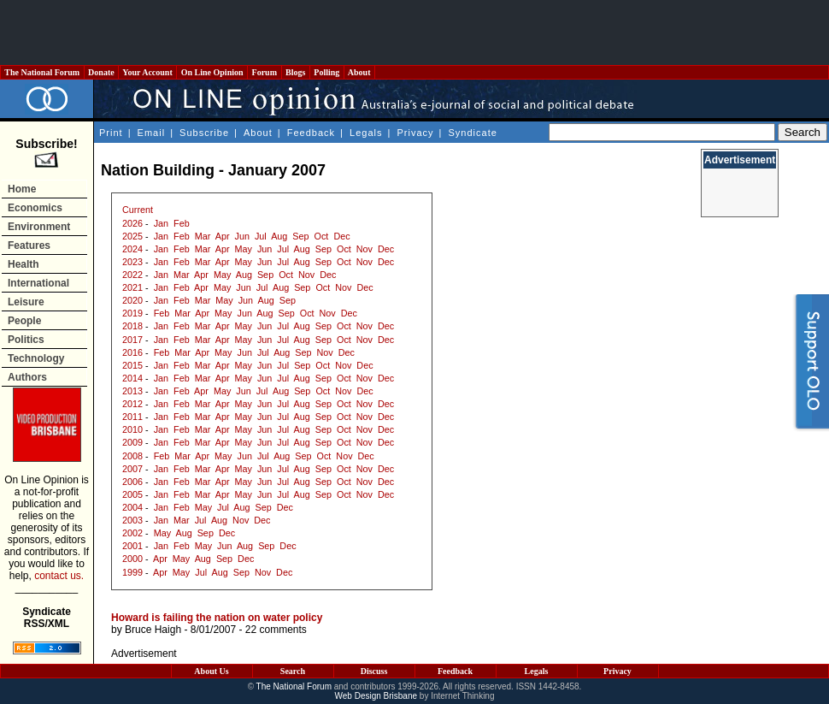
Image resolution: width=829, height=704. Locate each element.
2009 (132, 442)
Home (22, 189)
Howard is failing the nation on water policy (216, 618)
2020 (132, 300)
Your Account (147, 72)
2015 (132, 365)
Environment (39, 227)
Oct (322, 236)
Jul (261, 236)
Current (137, 209)
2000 (132, 558)
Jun (242, 236)
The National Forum (42, 72)
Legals (366, 132)
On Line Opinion (212, 72)
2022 (132, 274)
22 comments (276, 630)
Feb (181, 223)
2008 (132, 456)
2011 (132, 416)
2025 (132, 236)
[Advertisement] (414, 32)
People (24, 321)
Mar (203, 236)
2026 (132, 223)
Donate (101, 72)
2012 (132, 404)
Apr (222, 236)
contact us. (59, 576)
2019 (132, 313)
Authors (27, 377)
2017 (132, 339)
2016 (132, 352)
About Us (211, 671)
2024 (132, 249)
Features (29, 245)
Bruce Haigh (153, 630)
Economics (35, 208)
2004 (132, 507)
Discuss (374, 671)
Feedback (311, 132)
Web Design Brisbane (376, 696)
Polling (327, 72)
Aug (279, 236)
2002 (132, 533)
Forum (264, 72)
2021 (132, 287)
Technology (36, 358)
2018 (132, 326)
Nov (364, 249)
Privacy (415, 132)
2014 (132, 378)
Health (23, 264)
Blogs (296, 72)
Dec (341, 236)
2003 (132, 520)
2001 (132, 546)
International (38, 283)
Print (111, 132)
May (243, 249)
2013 (132, 391)
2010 (132, 429)
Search (292, 671)
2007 (132, 469)
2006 (132, 481)
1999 (132, 572)
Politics (26, 340)
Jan (161, 223)
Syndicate (473, 132)
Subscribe (204, 132)
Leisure (26, 302)
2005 (132, 494)
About (359, 72)
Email (152, 132)
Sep (300, 236)
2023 (132, 262)
